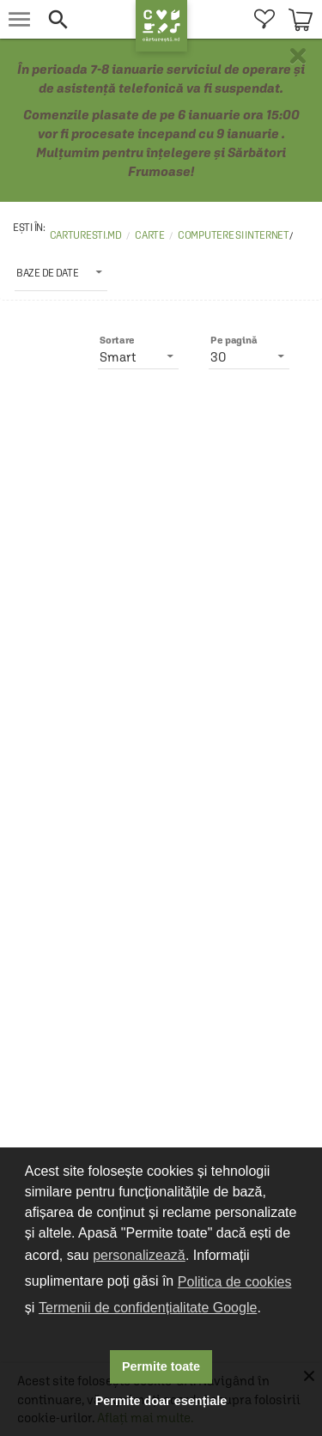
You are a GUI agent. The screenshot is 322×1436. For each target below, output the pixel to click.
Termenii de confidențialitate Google (148, 1307)
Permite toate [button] (161, 1366)
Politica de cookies (235, 1282)
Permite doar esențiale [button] (161, 1401)
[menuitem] (264, 19)
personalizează (139, 1255)
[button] (87, 19)
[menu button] (19, 19)
